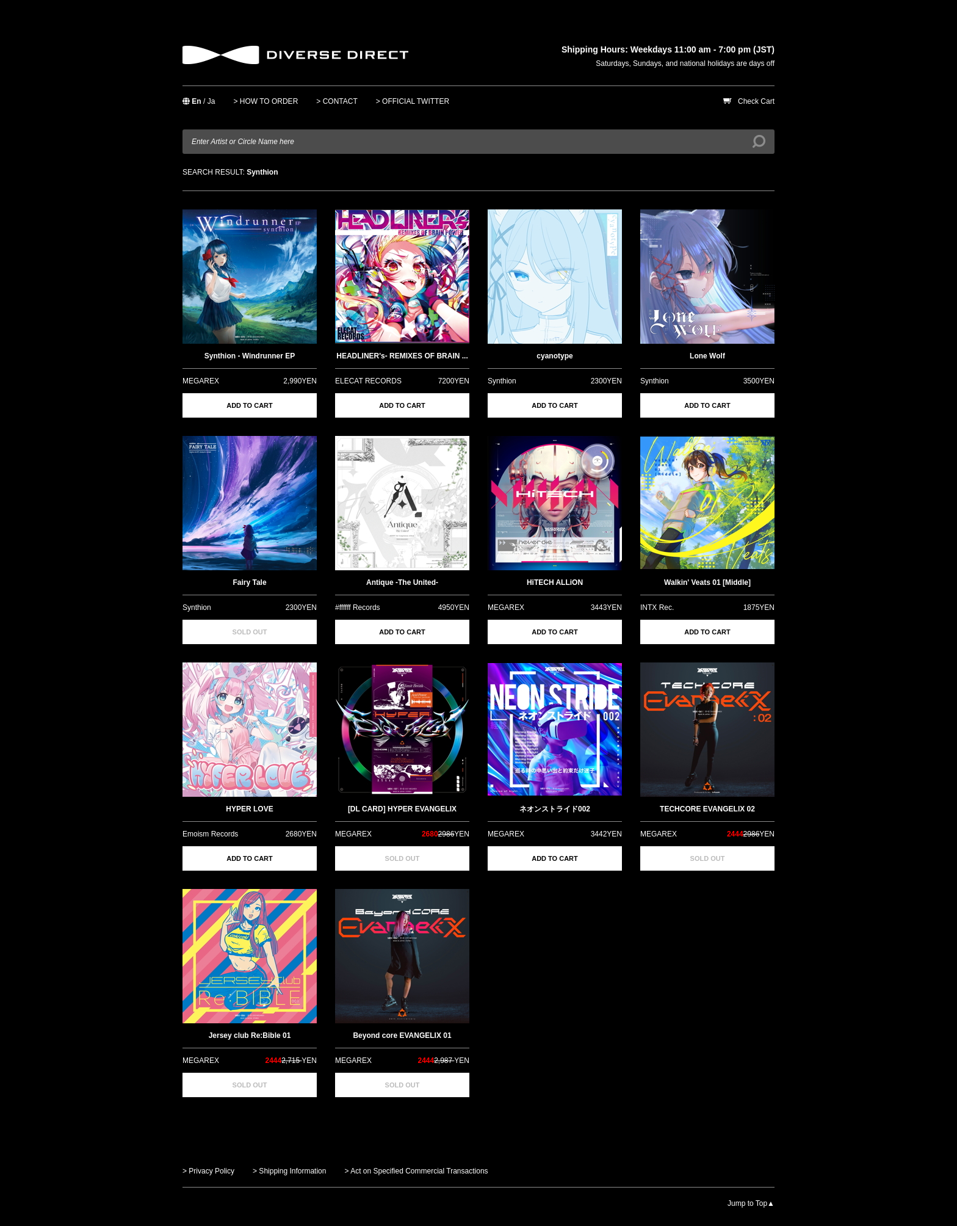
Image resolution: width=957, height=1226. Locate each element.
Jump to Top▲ (751, 1203)
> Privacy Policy (208, 1171)
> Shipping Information (289, 1171)
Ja (211, 101)
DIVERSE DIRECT (295, 55)
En (196, 101)
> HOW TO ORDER (265, 101)
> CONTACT (336, 101)
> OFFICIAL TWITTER (412, 101)
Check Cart (756, 101)
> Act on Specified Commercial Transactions (416, 1171)
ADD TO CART (249, 405)
